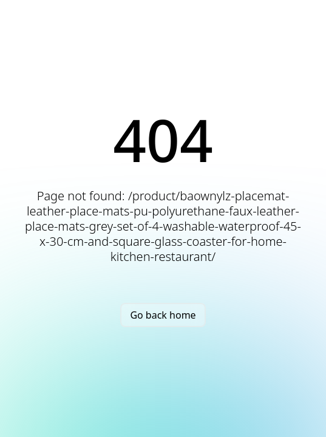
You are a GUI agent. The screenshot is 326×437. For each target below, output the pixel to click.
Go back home (162, 315)
